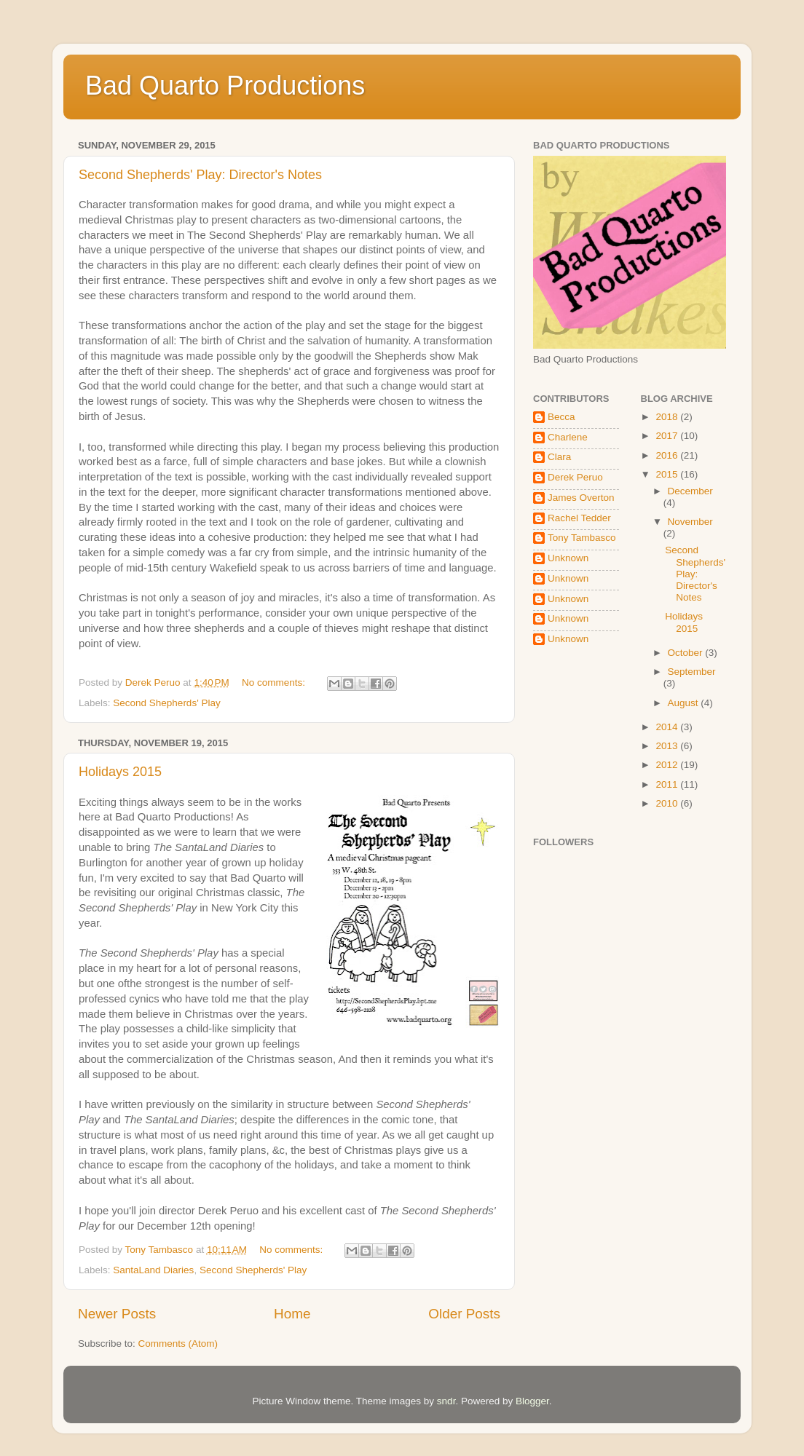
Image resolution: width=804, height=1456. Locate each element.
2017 (667, 435)
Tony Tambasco (582, 537)
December (690, 491)
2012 (667, 764)
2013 (667, 745)
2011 (667, 784)
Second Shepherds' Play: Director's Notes (200, 174)
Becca (561, 416)
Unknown (568, 558)
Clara (559, 456)
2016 (667, 455)
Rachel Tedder (579, 518)
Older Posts (464, 1313)
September (692, 671)
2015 (667, 474)
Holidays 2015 (120, 771)
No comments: (275, 682)
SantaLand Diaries (153, 1270)
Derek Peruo (575, 477)
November (690, 521)
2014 (667, 726)
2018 (667, 416)
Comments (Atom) (178, 1343)
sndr (446, 1401)
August (684, 702)
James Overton (581, 497)
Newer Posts (117, 1313)
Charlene (568, 437)
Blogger (532, 1401)
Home (292, 1313)
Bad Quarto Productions (225, 85)
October (687, 652)
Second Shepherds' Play (166, 702)
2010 (667, 803)
